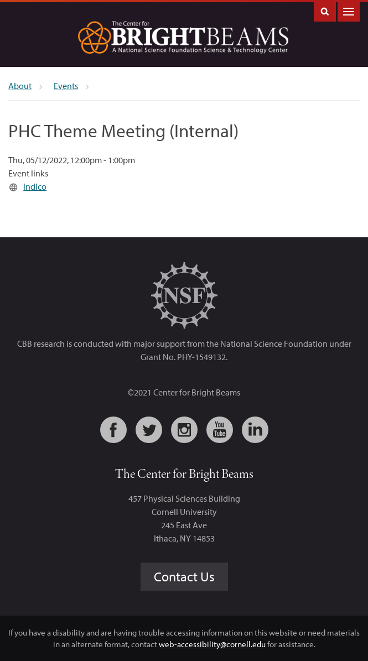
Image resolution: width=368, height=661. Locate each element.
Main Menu (349, 11)
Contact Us (184, 576)
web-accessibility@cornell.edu (212, 644)
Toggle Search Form (325, 11)
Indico (34, 186)
